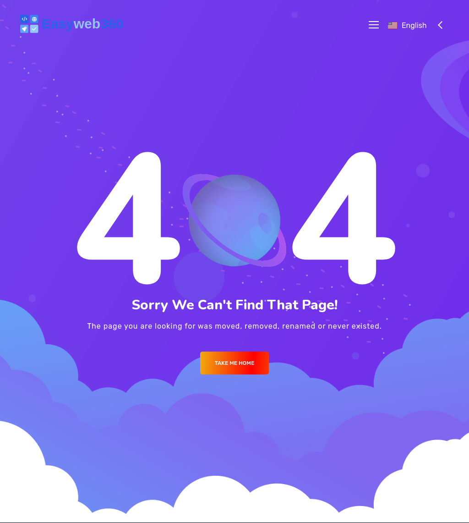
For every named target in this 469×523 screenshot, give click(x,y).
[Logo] (73, 24)
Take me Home (235, 363)
